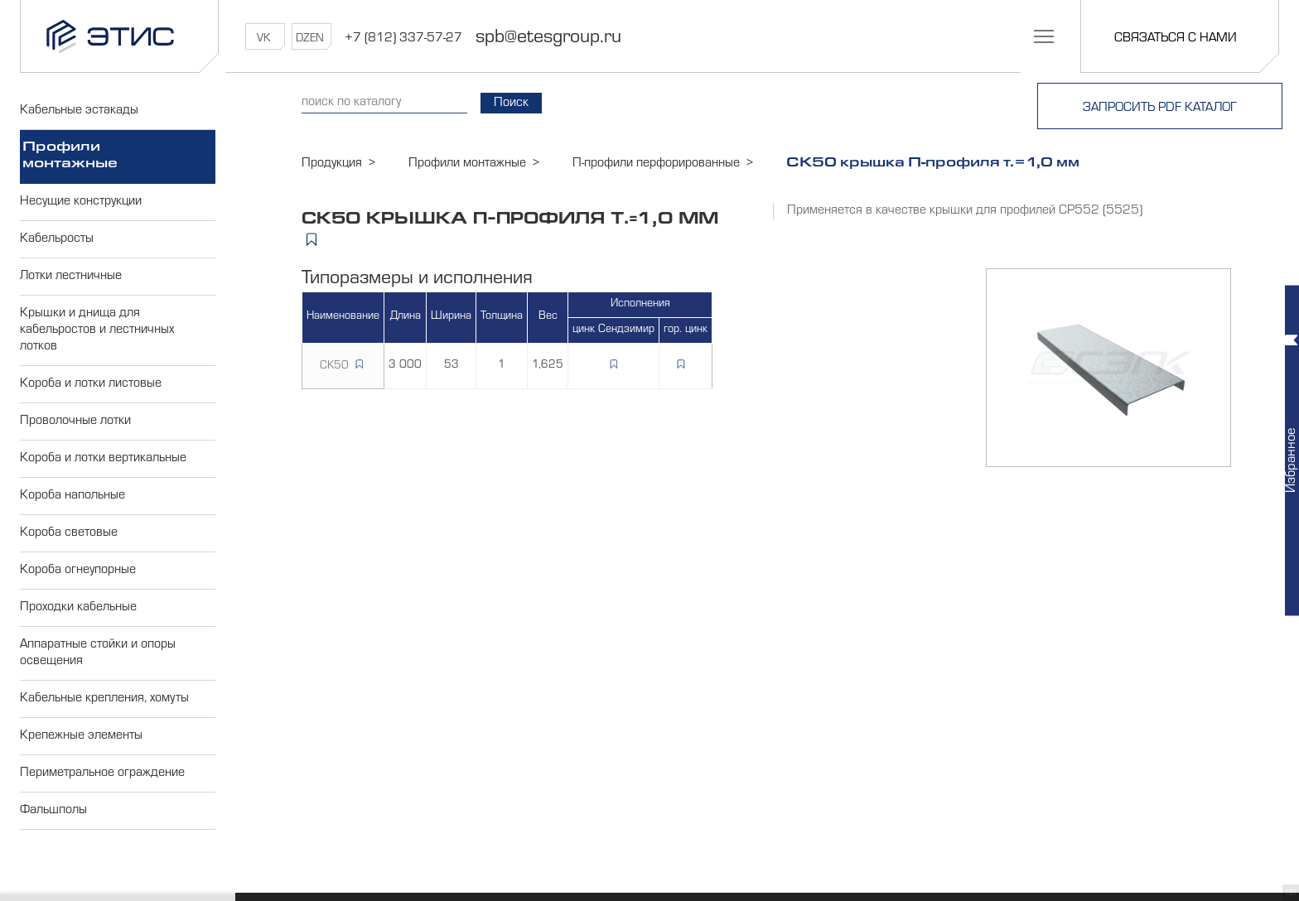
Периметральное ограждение (102, 773)
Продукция (332, 164)
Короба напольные (72, 496)
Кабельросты (57, 239)
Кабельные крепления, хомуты (104, 699)
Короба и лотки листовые (91, 384)
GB (1291, 893)
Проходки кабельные (78, 607)
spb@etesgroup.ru (548, 39)
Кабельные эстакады (79, 111)
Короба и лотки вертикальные (103, 458)
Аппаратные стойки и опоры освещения (98, 653)
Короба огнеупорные (78, 570)
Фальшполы (53, 810)
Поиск (511, 103)
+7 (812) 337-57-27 (403, 39)
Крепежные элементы (81, 736)
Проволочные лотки (75, 421)
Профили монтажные (70, 156)
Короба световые (69, 533)
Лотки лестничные (71, 276)
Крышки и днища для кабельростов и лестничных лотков (97, 330)
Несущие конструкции (81, 202)
